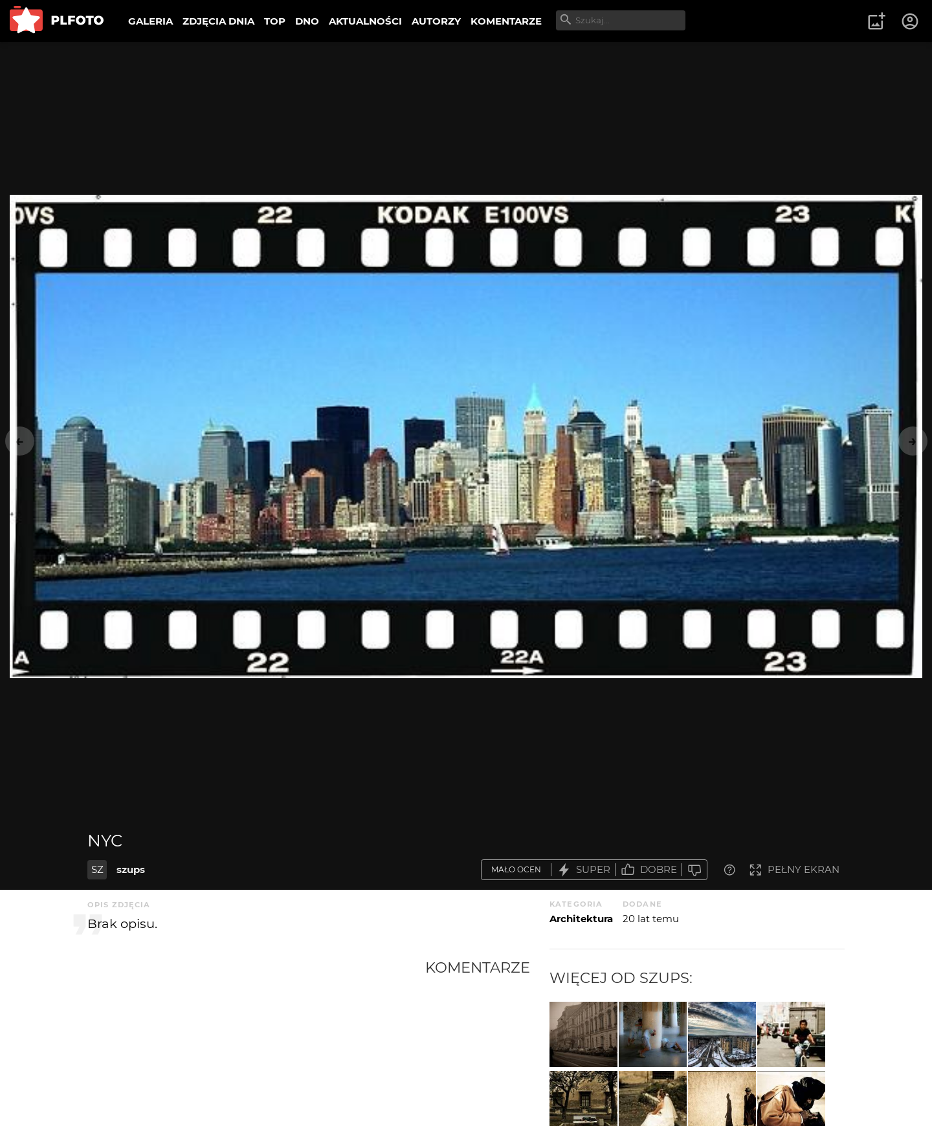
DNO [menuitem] (307, 21)
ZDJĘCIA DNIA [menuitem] (218, 21)
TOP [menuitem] (274, 21)
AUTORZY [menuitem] (436, 21)
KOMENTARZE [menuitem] (506, 21)
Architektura (581, 918)
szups (130, 869)
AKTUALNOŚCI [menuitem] (365, 21)
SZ (97, 869)
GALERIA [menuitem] (150, 21)
